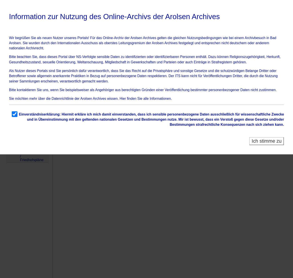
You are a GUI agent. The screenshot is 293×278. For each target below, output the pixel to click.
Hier (123, 98)
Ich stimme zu (267, 141)
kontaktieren (26, 90)
